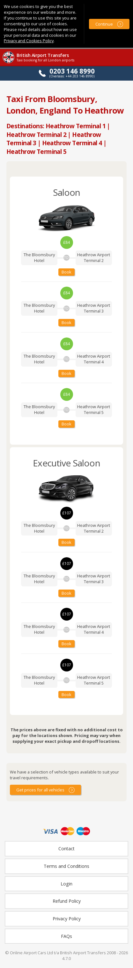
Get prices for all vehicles (40, 790)
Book (66, 272)
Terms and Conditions (66, 866)
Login (66, 884)
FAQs (66, 936)
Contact (66, 848)
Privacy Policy (67, 919)
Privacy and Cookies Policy (29, 41)
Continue (104, 24)
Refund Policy (67, 901)
